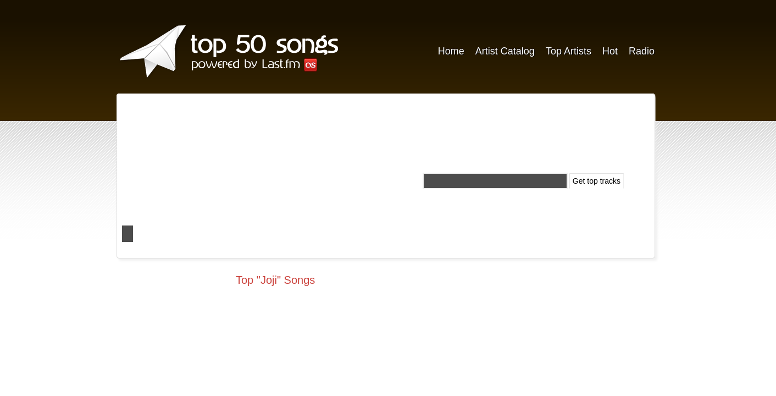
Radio (642, 51)
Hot (610, 51)
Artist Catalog (505, 51)
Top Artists (568, 51)
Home (451, 51)
